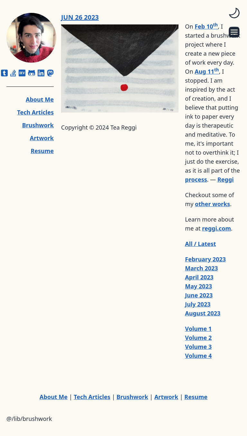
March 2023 (201, 268)
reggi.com (216, 228)
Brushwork (38, 125)
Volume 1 (198, 328)
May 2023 (198, 286)
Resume (42, 151)
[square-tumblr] (4, 73)
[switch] (234, 12)
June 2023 (199, 295)
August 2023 (202, 313)
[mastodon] (50, 73)
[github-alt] (31, 73)
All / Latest (200, 244)
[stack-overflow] (13, 73)
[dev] (22, 73)
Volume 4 (198, 355)
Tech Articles (35, 112)
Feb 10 (206, 26)
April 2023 (199, 277)
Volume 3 (198, 346)
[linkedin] (41, 73)
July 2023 (197, 304)
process (196, 179)
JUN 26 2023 (80, 17)
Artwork (42, 138)
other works (212, 204)
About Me (40, 99)
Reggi (225, 179)
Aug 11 (207, 71)
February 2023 (205, 259)
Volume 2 (198, 337)
